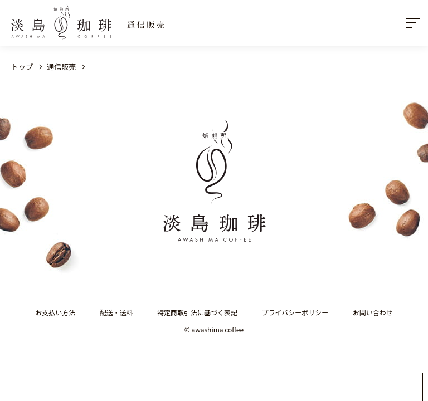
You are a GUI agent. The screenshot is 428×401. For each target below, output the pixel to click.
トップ (22, 66)
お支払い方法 (55, 312)
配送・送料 (116, 312)
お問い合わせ (373, 312)
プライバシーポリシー (295, 312)
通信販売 (61, 66)
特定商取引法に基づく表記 (197, 312)
